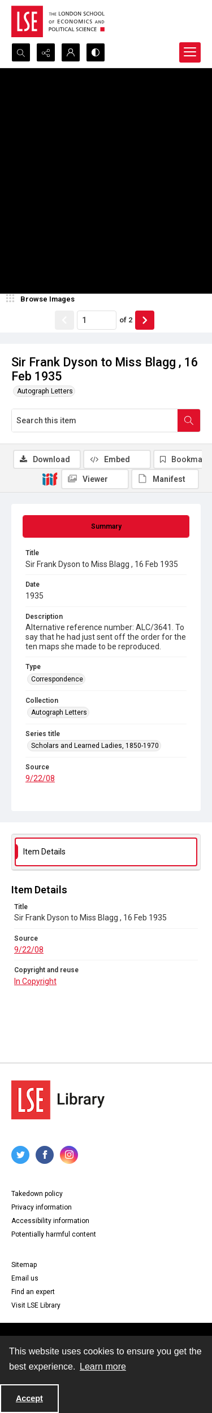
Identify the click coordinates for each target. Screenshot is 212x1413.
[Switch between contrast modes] (95, 52)
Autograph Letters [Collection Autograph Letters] (59, 712)
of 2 (125, 320)
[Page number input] (96, 320)
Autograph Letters (45, 391)
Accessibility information (50, 1221)
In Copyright (35, 981)
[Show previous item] (64, 320)
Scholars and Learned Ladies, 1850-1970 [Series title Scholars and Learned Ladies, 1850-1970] (95, 746)
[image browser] (42, 299)
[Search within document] (189, 420)
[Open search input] (21, 52)
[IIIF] (50, 478)
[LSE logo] (58, 21)
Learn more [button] (103, 1366)
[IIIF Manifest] (165, 479)
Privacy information (41, 1207)
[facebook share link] (45, 1155)
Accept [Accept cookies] (29, 1398)
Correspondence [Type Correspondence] (57, 679)
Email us (24, 1278)
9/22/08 (40, 778)
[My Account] (71, 52)
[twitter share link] (20, 1155)
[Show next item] (144, 320)
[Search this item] (95, 420)
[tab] (106, 526)
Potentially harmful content (53, 1234)
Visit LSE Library (35, 1305)
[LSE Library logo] (58, 1099)
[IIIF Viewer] (95, 479)
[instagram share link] (69, 1155)
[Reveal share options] (46, 52)
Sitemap (24, 1265)
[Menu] (190, 52)
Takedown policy (37, 1194)
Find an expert (33, 1292)
